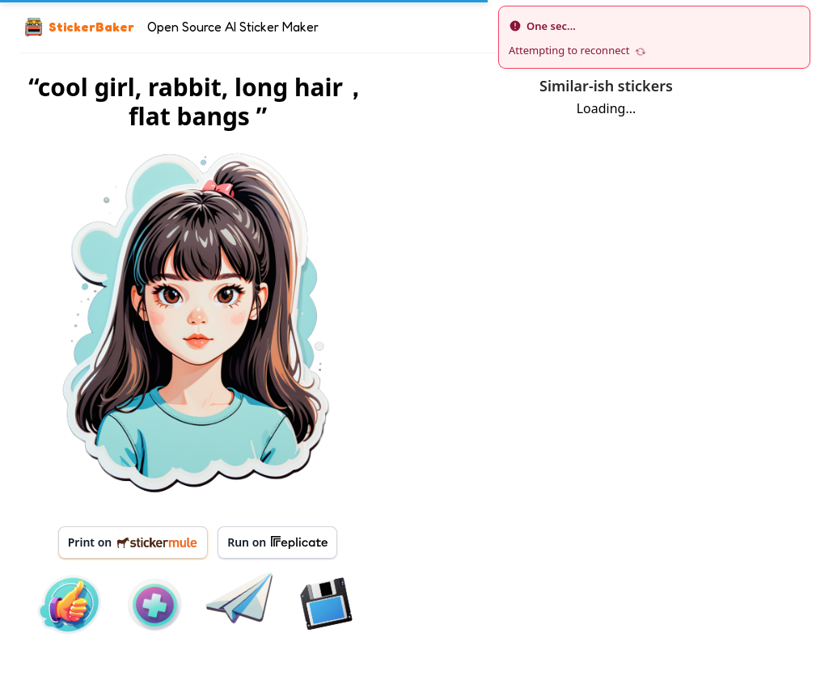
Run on (277, 542)
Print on (133, 542)
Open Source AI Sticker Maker (233, 27)
